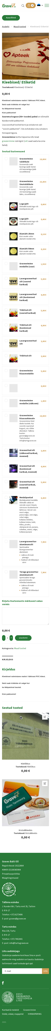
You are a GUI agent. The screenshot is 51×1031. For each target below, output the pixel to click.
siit (26, 141)
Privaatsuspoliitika (11, 873)
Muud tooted (20, 26)
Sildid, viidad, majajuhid (12, 1014)
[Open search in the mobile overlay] (23, 5)
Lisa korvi (23, 637)
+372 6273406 (16, 914)
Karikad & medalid (10, 1009)
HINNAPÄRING (34, 1014)
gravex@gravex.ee (17, 918)
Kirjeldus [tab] (7, 659)
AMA (4, 1022)
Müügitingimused (10, 877)
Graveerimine (29, 1009)
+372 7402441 (16, 939)
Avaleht (5, 26)
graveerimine (8, 141)
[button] (40, 5)
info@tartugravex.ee (18, 943)
